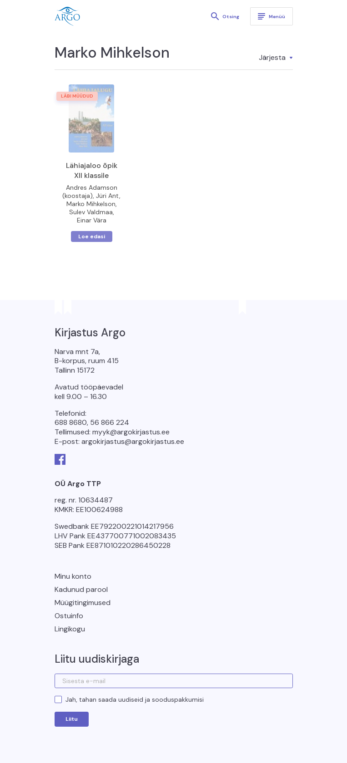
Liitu (71, 719)
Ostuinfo (69, 615)
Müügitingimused (83, 602)
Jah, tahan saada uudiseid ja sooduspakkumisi (134, 699)
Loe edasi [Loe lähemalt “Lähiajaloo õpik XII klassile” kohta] (91, 236)
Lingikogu (70, 629)
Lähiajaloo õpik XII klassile (91, 170)
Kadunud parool (81, 589)
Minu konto (73, 576)
